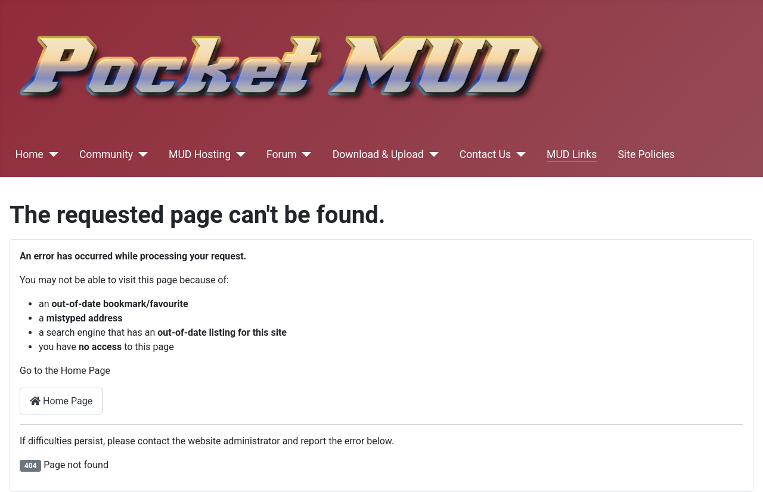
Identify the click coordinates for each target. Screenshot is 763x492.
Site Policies (646, 154)
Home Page (61, 401)
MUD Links (572, 154)
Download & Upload (378, 154)
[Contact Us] (518, 154)
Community (106, 154)
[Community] (140, 154)
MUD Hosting (200, 154)
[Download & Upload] (431, 154)
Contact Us (485, 154)
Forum (281, 154)
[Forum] (304, 154)
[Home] (51, 154)
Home (29, 154)
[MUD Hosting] (238, 154)
